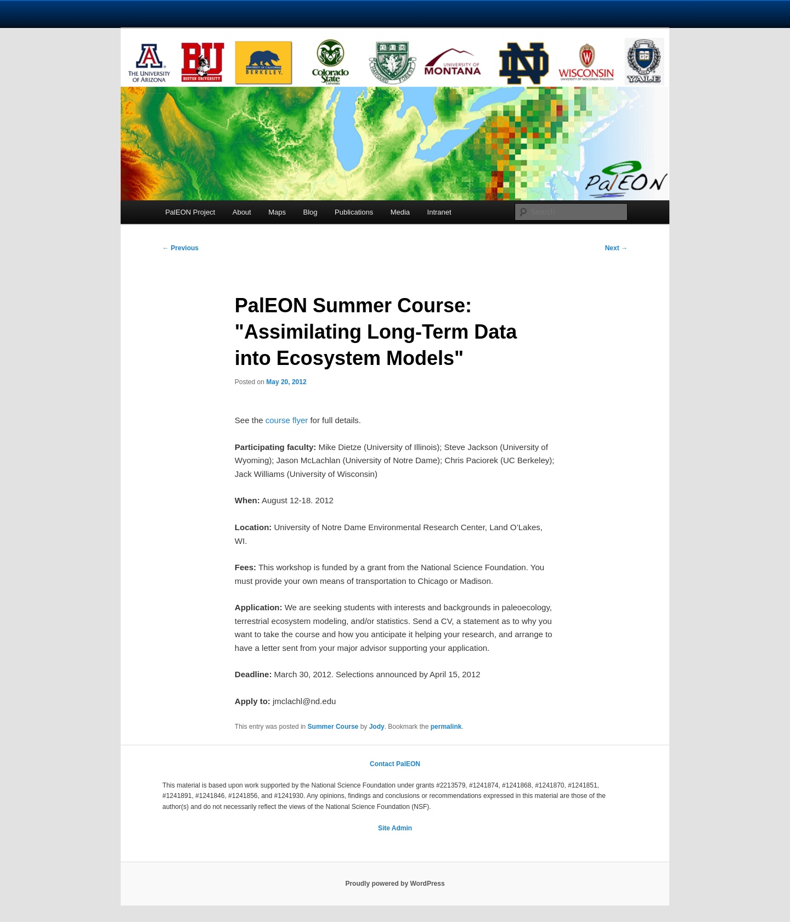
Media (400, 212)
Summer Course (333, 726)
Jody (377, 726)
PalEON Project (190, 212)
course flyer (287, 420)
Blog (310, 212)
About (242, 212)
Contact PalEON (395, 764)
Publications (354, 212)
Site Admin (395, 828)
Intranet (439, 212)
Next (616, 248)
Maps (277, 212)
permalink (446, 726)
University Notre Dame (100, 13)
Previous (180, 248)
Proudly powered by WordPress (394, 883)
